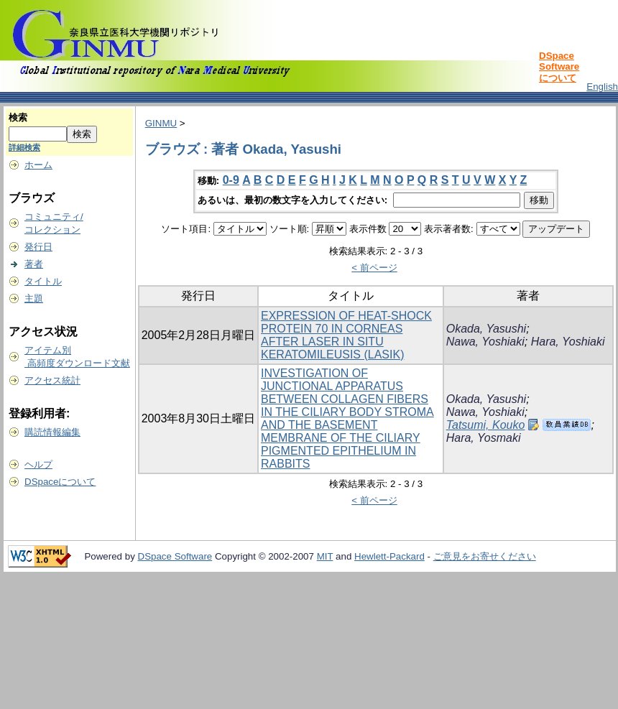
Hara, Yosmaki (483, 438)
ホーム (38, 164)
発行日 (38, 246)
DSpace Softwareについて (559, 66)
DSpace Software (175, 556)
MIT (325, 556)
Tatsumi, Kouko (485, 425)
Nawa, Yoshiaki (485, 341)
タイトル (43, 281)
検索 (18, 117)
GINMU (161, 123)
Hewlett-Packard (389, 556)
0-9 (231, 180)
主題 (33, 298)
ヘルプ (38, 464)
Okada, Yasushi (486, 329)
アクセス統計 (52, 380)
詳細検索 (24, 147)
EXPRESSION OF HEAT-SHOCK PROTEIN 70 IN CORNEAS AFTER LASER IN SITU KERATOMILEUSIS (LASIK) (346, 335)
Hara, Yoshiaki (568, 341)
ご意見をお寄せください (484, 556)
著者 (33, 264)
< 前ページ (374, 267)
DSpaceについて (60, 481)
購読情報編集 (52, 432)
